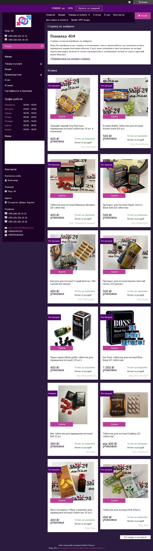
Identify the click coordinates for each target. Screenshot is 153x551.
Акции (61, 14)
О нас (107, 14)
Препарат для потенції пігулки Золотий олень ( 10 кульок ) (124, 282)
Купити (62, 116)
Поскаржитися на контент (68, 548)
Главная (50, 14)
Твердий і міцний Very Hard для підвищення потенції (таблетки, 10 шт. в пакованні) (71, 128)
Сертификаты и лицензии (18, 90)
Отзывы (9, 85)
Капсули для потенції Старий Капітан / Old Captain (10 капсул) (72, 282)
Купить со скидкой (89, 8)
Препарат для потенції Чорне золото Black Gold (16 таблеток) (122, 206)
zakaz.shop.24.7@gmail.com (21, 227)
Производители (13, 74)
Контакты (118, 14)
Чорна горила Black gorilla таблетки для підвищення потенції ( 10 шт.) (71, 359)
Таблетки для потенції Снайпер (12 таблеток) (121, 435)
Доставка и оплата (57, 20)
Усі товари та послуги (134, 537)
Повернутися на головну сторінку (71, 58)
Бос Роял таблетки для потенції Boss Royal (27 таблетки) (123, 359)
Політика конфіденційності (93, 548)
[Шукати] (41, 46)
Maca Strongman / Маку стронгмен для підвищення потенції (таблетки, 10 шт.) (71, 511)
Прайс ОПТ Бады (80, 20)
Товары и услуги (77, 14)
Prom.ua (91, 545)
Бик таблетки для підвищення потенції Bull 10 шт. (71, 435)
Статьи (97, 14)
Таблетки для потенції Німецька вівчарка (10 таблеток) (72, 206)
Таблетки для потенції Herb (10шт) (121, 509)
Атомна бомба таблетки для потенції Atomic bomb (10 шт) (123, 127)
